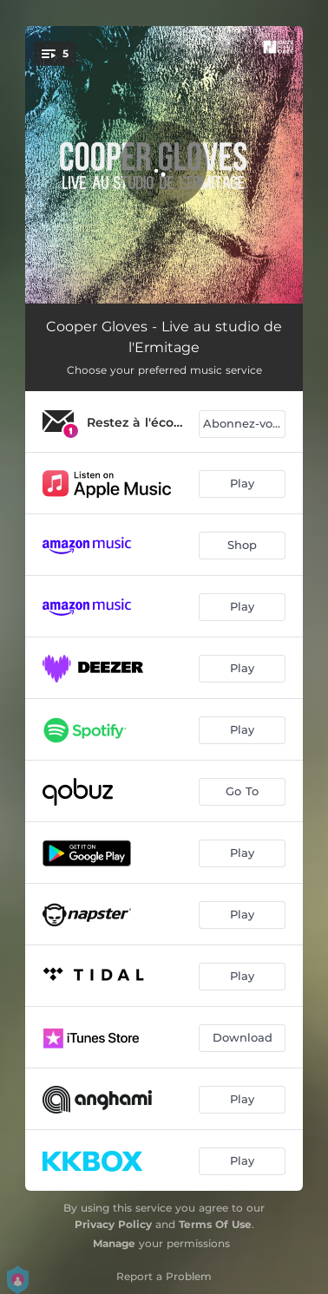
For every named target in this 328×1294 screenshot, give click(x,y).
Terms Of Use (215, 1224)
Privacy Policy (113, 1224)
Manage (114, 1243)
